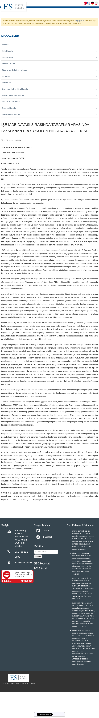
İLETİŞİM (94, 16)
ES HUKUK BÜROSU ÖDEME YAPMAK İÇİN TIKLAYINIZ (23, 574)
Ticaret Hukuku (49, 64)
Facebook (47, 537)
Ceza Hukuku (49, 57)
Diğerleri (49, 76)
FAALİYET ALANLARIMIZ (64, 9)
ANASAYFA (38, 9)
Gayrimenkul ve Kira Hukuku (49, 89)
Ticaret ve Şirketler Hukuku (49, 70)
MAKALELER (92, 9)
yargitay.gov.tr (79, 21)
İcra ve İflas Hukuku (49, 102)
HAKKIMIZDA (49, 9)
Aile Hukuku (49, 51)
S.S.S (76, 9)
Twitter (46, 530)
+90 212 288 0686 (21, 554)
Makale (49, 44)
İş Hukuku (49, 83)
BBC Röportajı (40, 568)
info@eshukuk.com (23, 562)
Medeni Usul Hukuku (49, 114)
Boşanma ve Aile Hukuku (49, 95)
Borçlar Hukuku (49, 108)
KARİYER (83, 9)
